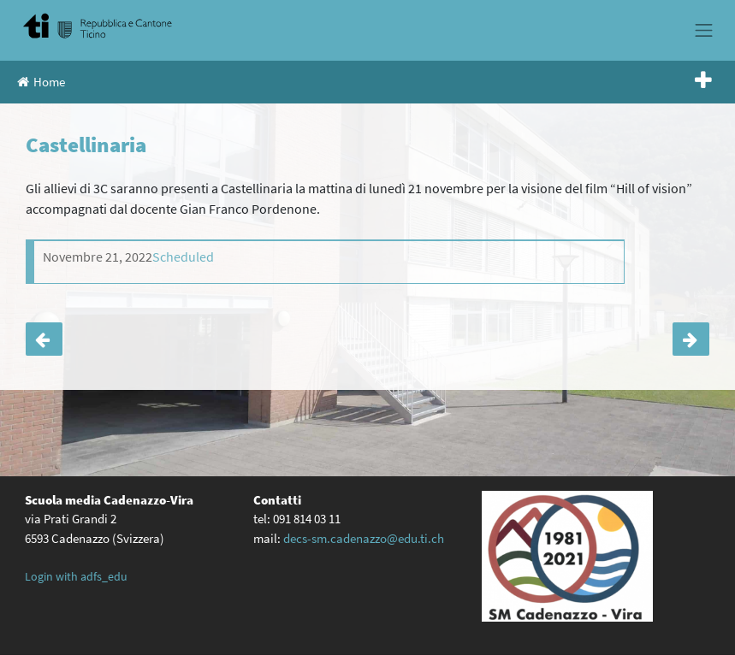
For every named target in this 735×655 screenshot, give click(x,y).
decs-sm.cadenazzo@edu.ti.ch (363, 538)
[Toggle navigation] (704, 30)
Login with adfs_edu (76, 576)
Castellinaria (44, 339)
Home (41, 82)
